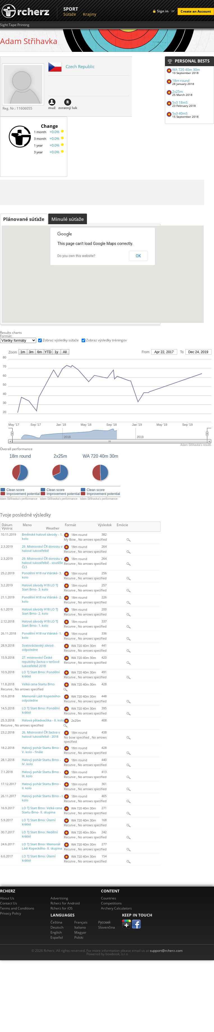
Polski (78, 937)
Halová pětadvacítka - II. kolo (43, 720)
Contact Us (8, 903)
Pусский (104, 922)
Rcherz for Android (65, 903)
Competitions (111, 903)
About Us (7, 898)
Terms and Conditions (17, 908)
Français (81, 922)
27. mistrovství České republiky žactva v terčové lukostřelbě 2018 (40, 662)
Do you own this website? (76, 256)
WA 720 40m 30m (186, 69)
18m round (180, 80)
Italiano (80, 927)
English (56, 932)
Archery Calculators (116, 908)
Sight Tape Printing (14, 25)
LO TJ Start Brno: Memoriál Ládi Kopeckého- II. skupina (42, 846)
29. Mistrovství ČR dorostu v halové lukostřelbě (42, 549)
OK (138, 256)
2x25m (177, 91)
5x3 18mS (180, 102)
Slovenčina (106, 927)
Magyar (80, 932)
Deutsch (56, 927)
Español (56, 937)
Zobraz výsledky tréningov (106, 340)
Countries (108, 898)
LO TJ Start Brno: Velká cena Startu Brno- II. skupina (42, 810)
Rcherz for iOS (61, 908)
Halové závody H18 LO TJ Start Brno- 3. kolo (40, 587)
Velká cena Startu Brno (38, 684)
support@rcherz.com (166, 950)
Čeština (56, 922)
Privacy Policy (10, 913)
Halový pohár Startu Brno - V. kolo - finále (41, 750)
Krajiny (89, 14)
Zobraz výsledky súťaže (61, 340)
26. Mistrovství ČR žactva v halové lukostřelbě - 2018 (41, 734)
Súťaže (69, 14)
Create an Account (196, 11)
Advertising (59, 898)
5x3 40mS (180, 113)
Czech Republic (80, 66)
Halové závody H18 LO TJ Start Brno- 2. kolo (40, 611)
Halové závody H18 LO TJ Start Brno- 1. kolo (40, 623)
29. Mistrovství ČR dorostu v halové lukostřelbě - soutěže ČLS (42, 563)
